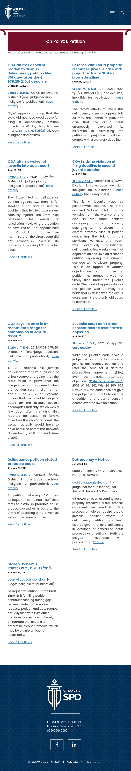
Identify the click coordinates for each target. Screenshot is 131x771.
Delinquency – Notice (91, 459)
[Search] (122, 12)
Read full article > (20, 142)
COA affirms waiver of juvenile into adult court (28, 163)
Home (11, 52)
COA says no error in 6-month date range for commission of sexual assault (28, 329)
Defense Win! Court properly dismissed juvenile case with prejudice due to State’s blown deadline (97, 71)
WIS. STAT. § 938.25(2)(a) (31, 130)
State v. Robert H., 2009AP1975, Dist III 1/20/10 (31, 566)
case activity (81, 348)
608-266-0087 (57, 731)
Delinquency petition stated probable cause (32, 461)
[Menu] (112, 12)
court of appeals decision (90, 482)
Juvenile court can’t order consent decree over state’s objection (97, 327)
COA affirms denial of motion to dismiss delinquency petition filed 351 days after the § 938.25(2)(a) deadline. (30, 73)
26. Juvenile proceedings (32, 52)
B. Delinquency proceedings (67, 52)
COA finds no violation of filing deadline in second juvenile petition (93, 165)
